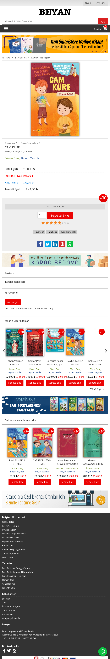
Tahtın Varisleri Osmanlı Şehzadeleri (14, 364)
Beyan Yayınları (15, 372)
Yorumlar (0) (11, 292)
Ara (103, 21)
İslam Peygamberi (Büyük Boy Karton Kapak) (67, 464)
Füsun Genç (14, 369)
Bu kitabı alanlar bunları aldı (20, 420)
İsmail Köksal (92, 468)
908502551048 (29, 638)
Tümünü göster (97, 389)
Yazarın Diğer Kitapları (17, 320)
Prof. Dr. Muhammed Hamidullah (72, 468)
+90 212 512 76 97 (11, 638)
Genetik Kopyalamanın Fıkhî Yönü (92, 464)
